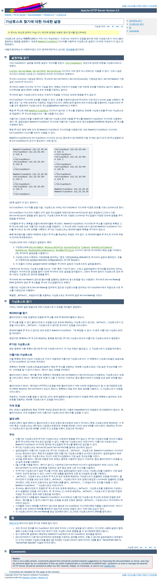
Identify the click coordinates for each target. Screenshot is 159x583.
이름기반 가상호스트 (20, 354)
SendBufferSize (65, 250)
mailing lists (109, 566)
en (108, 26)
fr (112, 26)
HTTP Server (20, 14)
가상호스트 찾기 (136, 24)
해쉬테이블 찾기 (18, 313)
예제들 (69, 49)
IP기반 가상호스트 (19, 344)
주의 (11, 434)
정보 (95, 509)
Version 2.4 (49, 14)
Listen (13, 71)
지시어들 (132, 6)
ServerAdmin (36, 247)
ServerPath (39, 71)
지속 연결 (14, 405)
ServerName (24, 71)
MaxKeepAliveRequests (41, 250)
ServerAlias (54, 71)
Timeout (85, 247)
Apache (8, 14)
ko (117, 26)
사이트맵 (153, 6)
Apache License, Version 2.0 (35, 577)
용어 (145, 6)
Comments (134, 31)
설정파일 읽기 (135, 21)
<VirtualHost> (73, 63)
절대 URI (14, 418)
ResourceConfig (54, 247)
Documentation (34, 14)
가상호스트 (61, 14)
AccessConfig (72, 247)
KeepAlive (21, 250)
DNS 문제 (14, 523)
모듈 (124, 6)
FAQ (139, 6)
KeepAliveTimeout (101, 247)
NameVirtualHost (48, 41)
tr (122, 26)
